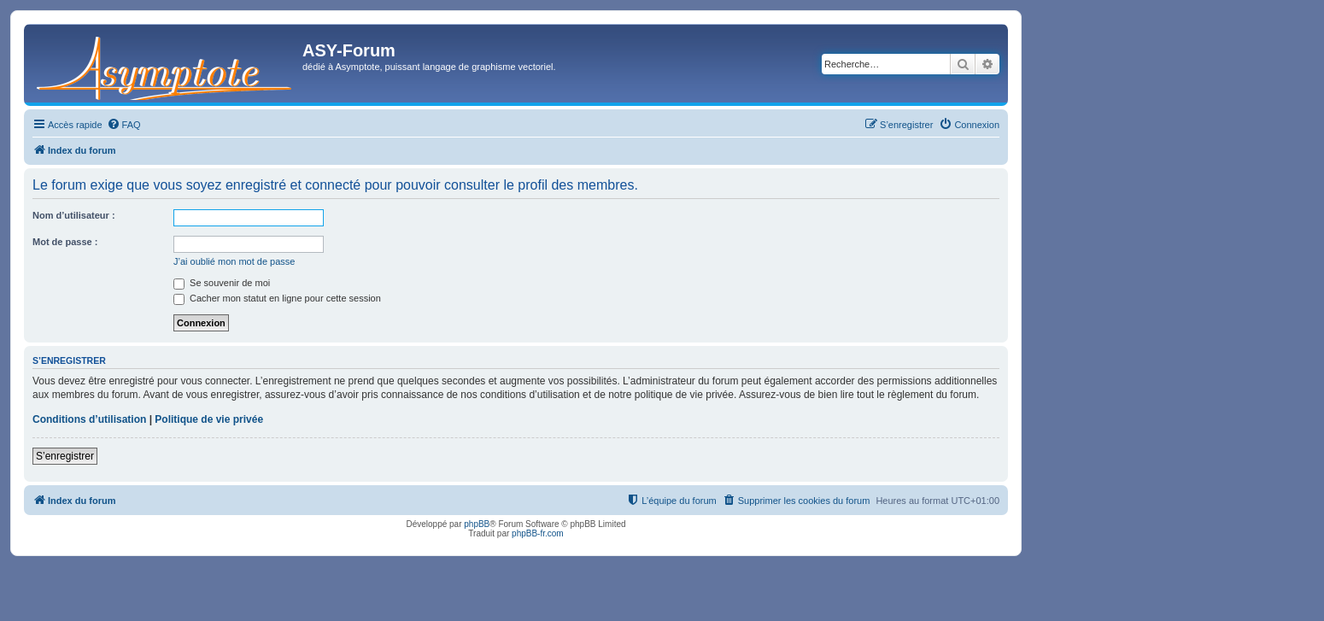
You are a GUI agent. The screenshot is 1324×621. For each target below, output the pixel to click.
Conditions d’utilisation (89, 419)
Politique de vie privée (209, 419)
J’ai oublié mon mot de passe (234, 261)
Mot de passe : (64, 242)
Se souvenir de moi (221, 283)
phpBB (476, 524)
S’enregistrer (65, 456)
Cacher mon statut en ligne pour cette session (277, 298)
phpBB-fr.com (538, 533)
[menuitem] (124, 124)
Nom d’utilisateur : (73, 215)
